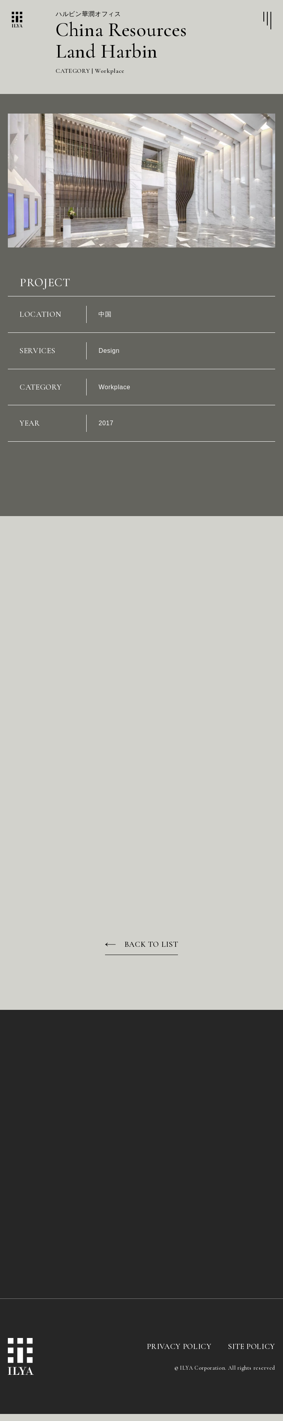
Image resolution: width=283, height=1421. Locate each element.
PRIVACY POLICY (179, 1353)
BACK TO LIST (151, 951)
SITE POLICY (251, 1353)
